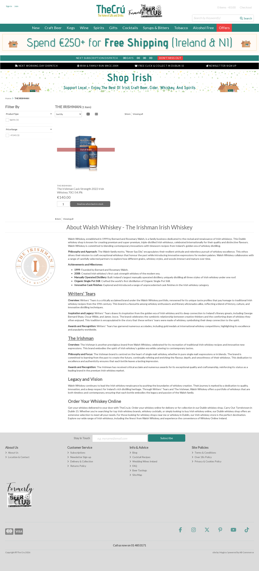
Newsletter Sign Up (221, 65)
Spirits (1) (14, 119)
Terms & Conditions (204, 452)
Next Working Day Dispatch (36, 65)
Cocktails (130, 28)
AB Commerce (246, 552)
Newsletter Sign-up (79, 457)
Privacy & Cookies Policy (206, 461)
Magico (222, 552)
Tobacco (181, 28)
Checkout (246, 7)
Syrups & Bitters (156, 28)
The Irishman (81, 338)
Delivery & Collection (80, 461)
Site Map (136, 474)
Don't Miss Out (170, 57)
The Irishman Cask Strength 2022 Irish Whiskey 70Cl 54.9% (80, 190)
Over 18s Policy (202, 457)
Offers (224, 28)
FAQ (133, 465)
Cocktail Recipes (140, 457)
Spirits (99, 28)
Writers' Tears (81, 293)
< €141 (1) (14, 135)
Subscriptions (76, 452)
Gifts (113, 28)
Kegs (71, 28)
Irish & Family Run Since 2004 (97, 65)
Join (16, 6)
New (36, 28)
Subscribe (166, 438)
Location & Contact (17, 457)
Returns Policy (76, 465)
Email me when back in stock (90, 204)
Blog (133, 452)
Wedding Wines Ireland (143, 461)
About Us (11, 452)
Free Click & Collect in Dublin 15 (159, 65)
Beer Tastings (138, 470)
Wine (84, 28)
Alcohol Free (203, 28)
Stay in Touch (82, 438)
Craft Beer (53, 28)
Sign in (9, 6)
